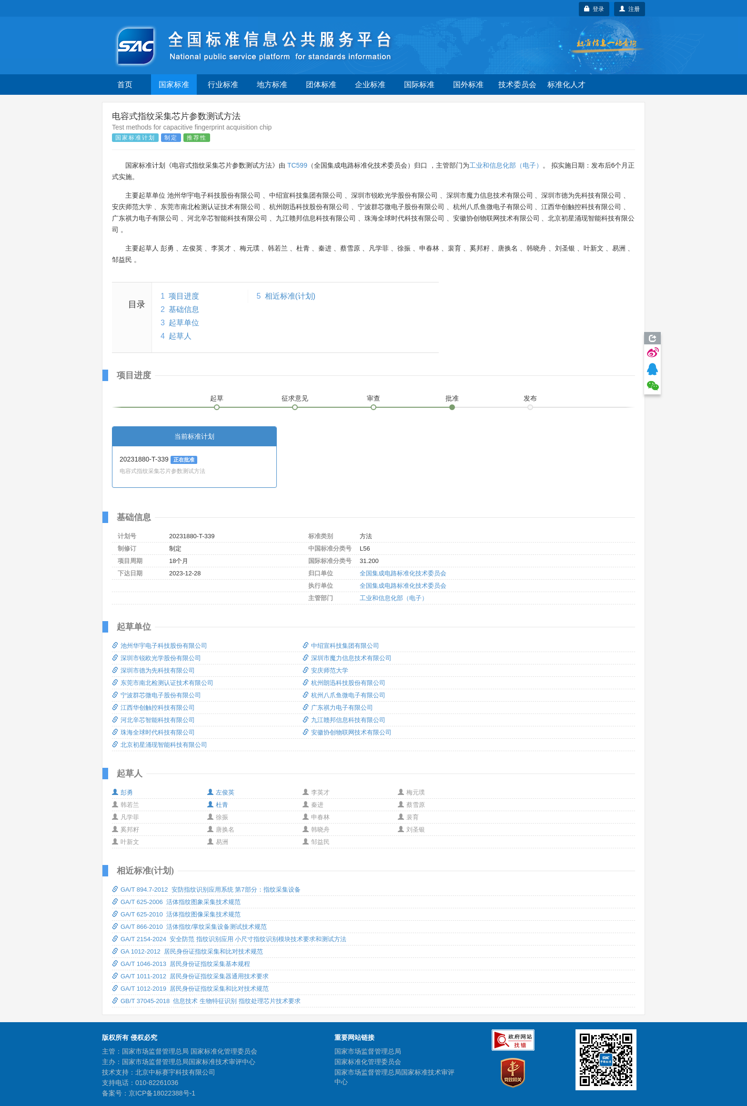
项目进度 (184, 296)
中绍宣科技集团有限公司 (341, 645)
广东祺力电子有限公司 (338, 707)
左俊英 (220, 792)
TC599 (297, 165)
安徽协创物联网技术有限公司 (347, 732)
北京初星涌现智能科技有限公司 (159, 744)
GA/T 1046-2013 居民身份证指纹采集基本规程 (181, 963)
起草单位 (184, 323)
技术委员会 (517, 84)
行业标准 (223, 84)
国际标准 (419, 84)
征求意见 (295, 398)
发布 (530, 398)
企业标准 (370, 84)
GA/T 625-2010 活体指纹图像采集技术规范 (176, 914)
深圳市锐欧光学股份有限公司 (156, 658)
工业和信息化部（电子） (506, 165)
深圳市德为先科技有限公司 (153, 670)
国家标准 (174, 84)
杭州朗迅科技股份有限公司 (344, 682)
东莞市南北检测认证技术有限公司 (162, 682)
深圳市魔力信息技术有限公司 (347, 658)
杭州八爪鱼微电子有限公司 (344, 695)
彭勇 (122, 792)
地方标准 (272, 84)
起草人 (180, 336)
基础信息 (184, 309)
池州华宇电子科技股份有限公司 (159, 645)
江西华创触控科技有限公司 (153, 707)
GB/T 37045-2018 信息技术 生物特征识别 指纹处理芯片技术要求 (206, 1001)
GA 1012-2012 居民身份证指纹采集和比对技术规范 (187, 951)
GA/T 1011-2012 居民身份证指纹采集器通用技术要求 (190, 976)
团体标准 (321, 84)
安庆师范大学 (325, 670)
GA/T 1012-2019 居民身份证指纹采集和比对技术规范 (190, 988)
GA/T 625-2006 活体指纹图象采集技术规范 (176, 901)
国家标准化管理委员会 (367, 1062)
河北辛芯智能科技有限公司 (153, 720)
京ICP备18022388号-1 (162, 1093)
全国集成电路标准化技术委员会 (403, 573)
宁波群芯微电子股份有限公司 (156, 695)
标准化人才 (566, 84)
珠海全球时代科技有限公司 (153, 732)
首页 (124, 84)
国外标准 (468, 84)
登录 (594, 9)
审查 (373, 398)
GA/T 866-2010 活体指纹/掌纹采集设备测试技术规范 (189, 926)
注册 (629, 9)
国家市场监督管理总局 (367, 1051)
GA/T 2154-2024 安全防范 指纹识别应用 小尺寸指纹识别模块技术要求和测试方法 (229, 939)
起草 (216, 398)
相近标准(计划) (290, 296)
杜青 (217, 804)
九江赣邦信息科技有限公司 (344, 720)
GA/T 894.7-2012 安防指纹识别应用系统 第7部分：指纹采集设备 (206, 889)
